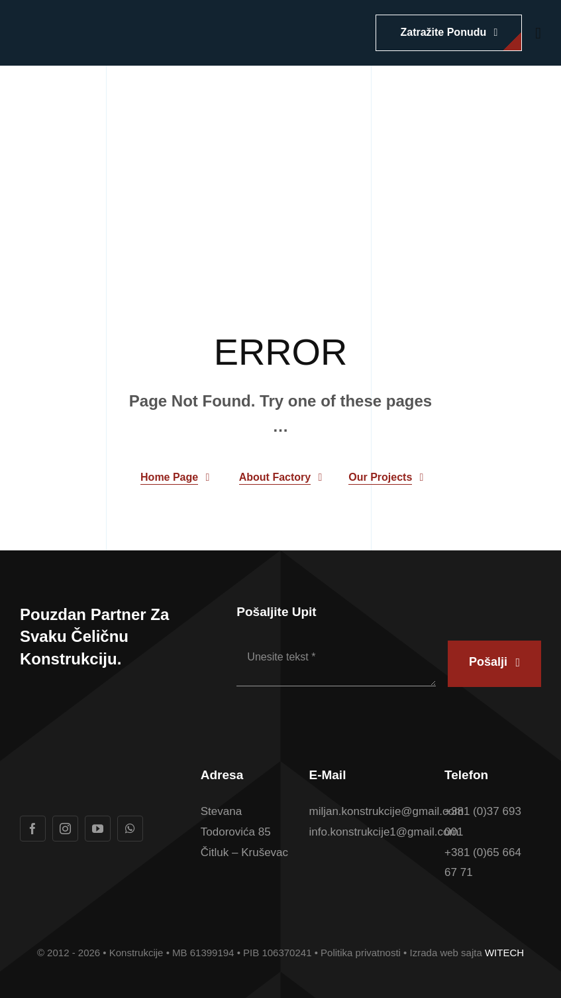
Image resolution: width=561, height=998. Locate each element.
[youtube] (98, 829)
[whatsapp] (130, 829)
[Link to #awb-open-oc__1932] (538, 33)
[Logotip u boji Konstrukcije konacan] (119, 22)
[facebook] (33, 829)
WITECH (504, 952)
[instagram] (65, 829)
